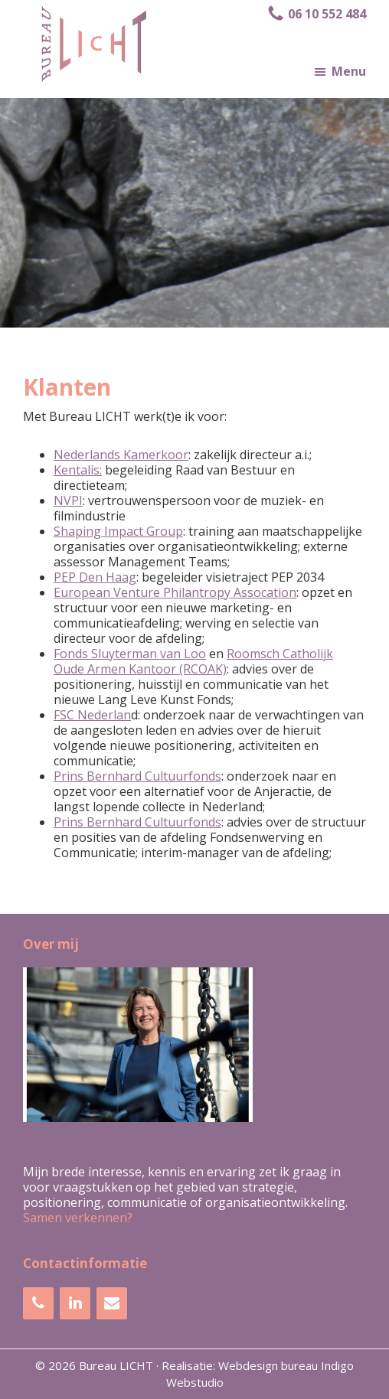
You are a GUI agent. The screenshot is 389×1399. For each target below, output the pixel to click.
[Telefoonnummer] (38, 1303)
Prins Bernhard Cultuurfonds (137, 776)
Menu (349, 71)
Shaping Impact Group (118, 531)
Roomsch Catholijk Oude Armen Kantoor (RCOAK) (193, 661)
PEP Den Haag (95, 577)
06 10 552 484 (316, 13)
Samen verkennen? (77, 1217)
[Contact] (111, 1303)
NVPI (68, 500)
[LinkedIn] (75, 1303)
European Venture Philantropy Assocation (175, 592)
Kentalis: (78, 469)
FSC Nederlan (92, 714)
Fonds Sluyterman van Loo (130, 653)
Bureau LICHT (116, 1365)
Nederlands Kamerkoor (121, 454)
